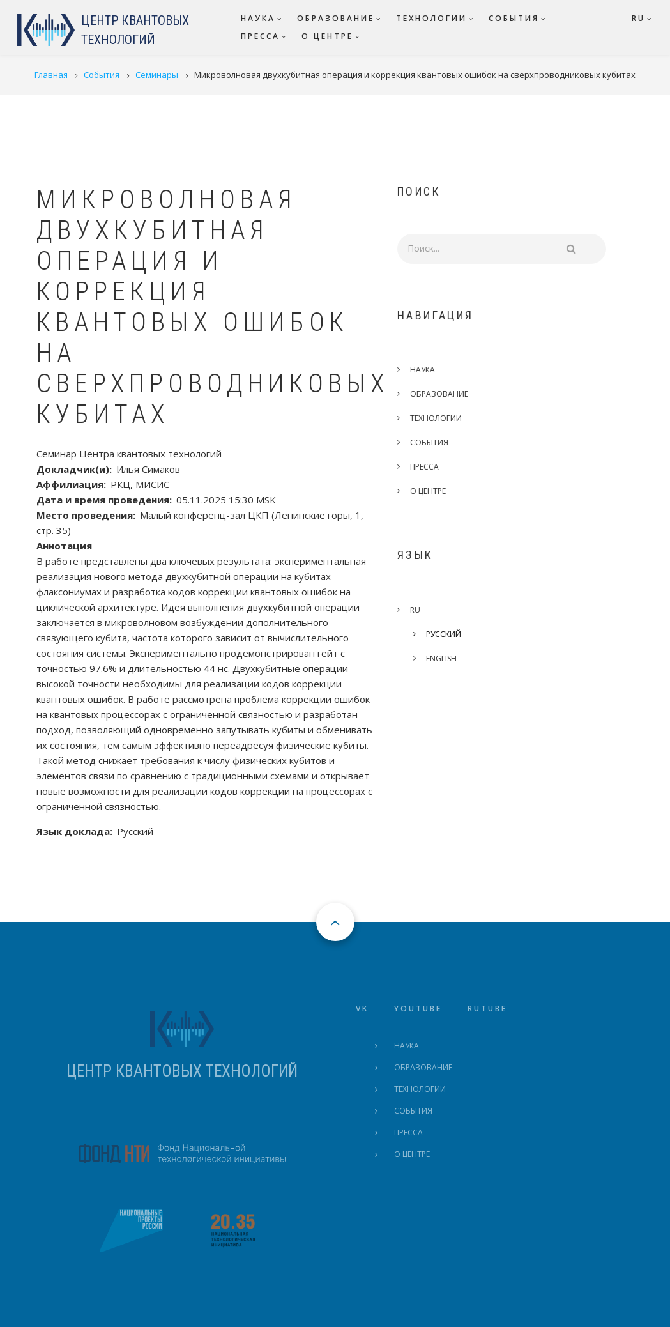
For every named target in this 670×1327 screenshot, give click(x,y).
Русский (452, 634)
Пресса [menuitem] (260, 36)
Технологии (445, 418)
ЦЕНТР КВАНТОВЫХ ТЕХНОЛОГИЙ (182, 1071)
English (450, 658)
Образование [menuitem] (335, 18)
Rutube (487, 1008)
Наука (431, 369)
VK (362, 1008)
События (438, 442)
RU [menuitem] (638, 18)
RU (424, 609)
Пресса (433, 466)
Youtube (418, 1008)
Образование (448, 393)
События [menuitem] (514, 18)
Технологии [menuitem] (431, 18)
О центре (437, 491)
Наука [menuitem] (258, 18)
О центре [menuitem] (327, 36)
